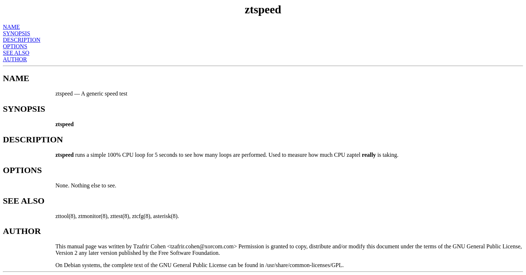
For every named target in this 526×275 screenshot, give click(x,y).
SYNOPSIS (16, 33)
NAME (11, 27)
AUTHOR (15, 59)
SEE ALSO (16, 53)
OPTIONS (15, 46)
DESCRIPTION (21, 40)
